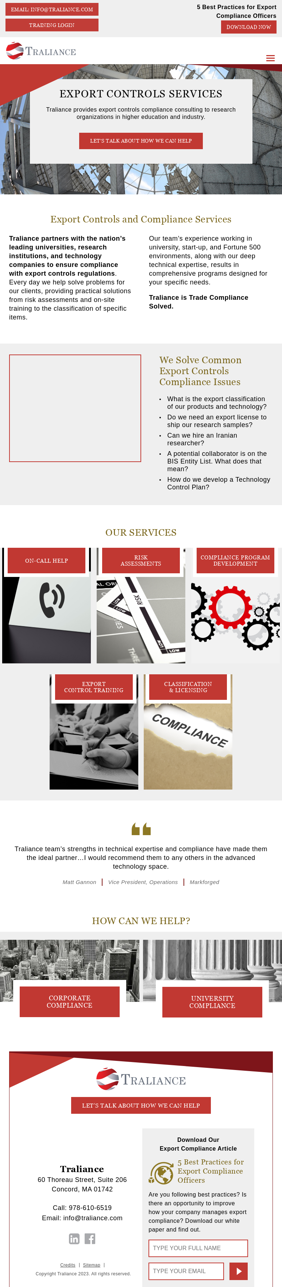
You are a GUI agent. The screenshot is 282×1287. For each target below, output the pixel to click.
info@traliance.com (93, 1218)
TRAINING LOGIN (52, 25)
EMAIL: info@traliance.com (52, 9)
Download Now (249, 27)
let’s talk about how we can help (141, 1105)
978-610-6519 (90, 1208)
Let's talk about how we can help (141, 141)
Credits (68, 1265)
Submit (238, 1271)
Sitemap (92, 1265)
